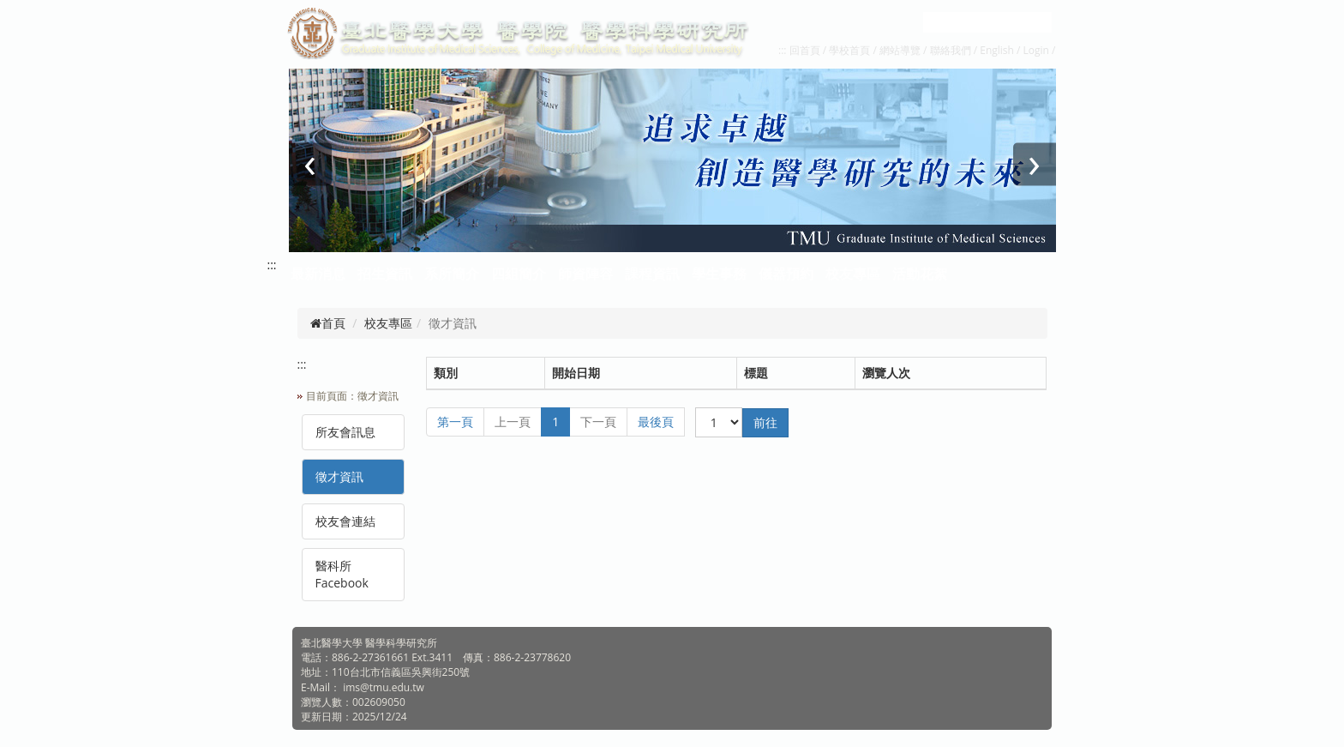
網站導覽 (900, 50)
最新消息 (318, 273)
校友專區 (388, 323)
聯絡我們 (950, 50)
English (997, 50)
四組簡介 (518, 273)
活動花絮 (919, 273)
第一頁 (455, 421)
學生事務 (719, 273)
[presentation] (310, 164)
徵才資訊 (339, 476)
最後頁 (656, 421)
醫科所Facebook (342, 574)
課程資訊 (652, 273)
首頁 (327, 323)
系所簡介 (451, 273)
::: (782, 50)
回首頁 (804, 50)
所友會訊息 (345, 432)
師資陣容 (585, 273)
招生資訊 (384, 273)
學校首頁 (851, 50)
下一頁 (598, 421)
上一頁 (513, 421)
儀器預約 (786, 273)
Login (1036, 50)
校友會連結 (345, 521)
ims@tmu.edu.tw (383, 687)
